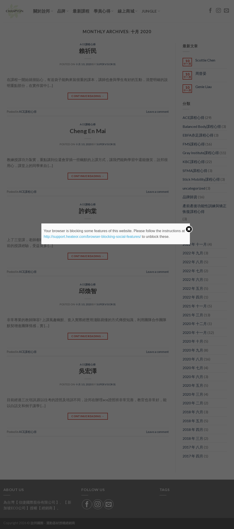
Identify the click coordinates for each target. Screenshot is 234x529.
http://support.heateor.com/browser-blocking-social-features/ (92, 237)
